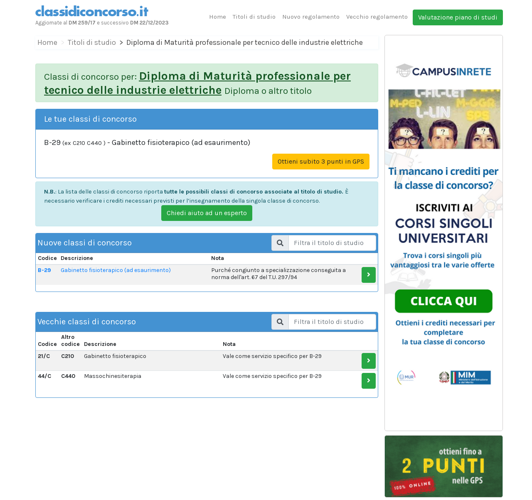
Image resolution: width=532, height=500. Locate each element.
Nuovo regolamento (311, 16)
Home (217, 16)
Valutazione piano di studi (458, 17)
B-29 (44, 270)
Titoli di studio (254, 16)
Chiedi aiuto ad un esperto (207, 213)
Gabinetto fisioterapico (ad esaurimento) (116, 270)
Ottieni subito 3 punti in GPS (321, 161)
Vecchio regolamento (377, 16)
